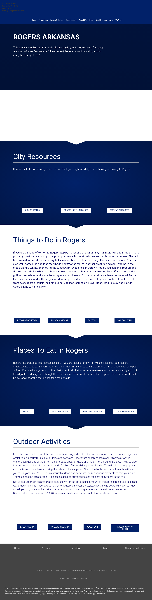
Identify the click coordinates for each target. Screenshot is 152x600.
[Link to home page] (76, 5)
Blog (91, 20)
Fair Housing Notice (106, 570)
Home (33, 20)
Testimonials (71, 20)
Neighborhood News (104, 20)
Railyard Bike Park (31, 473)
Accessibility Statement (81, 570)
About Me (83, 20)
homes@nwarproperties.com (13, 11)
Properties (43, 20)
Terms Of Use (42, 570)
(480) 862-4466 (7, 8)
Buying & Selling (56, 20)
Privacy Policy (58, 570)
